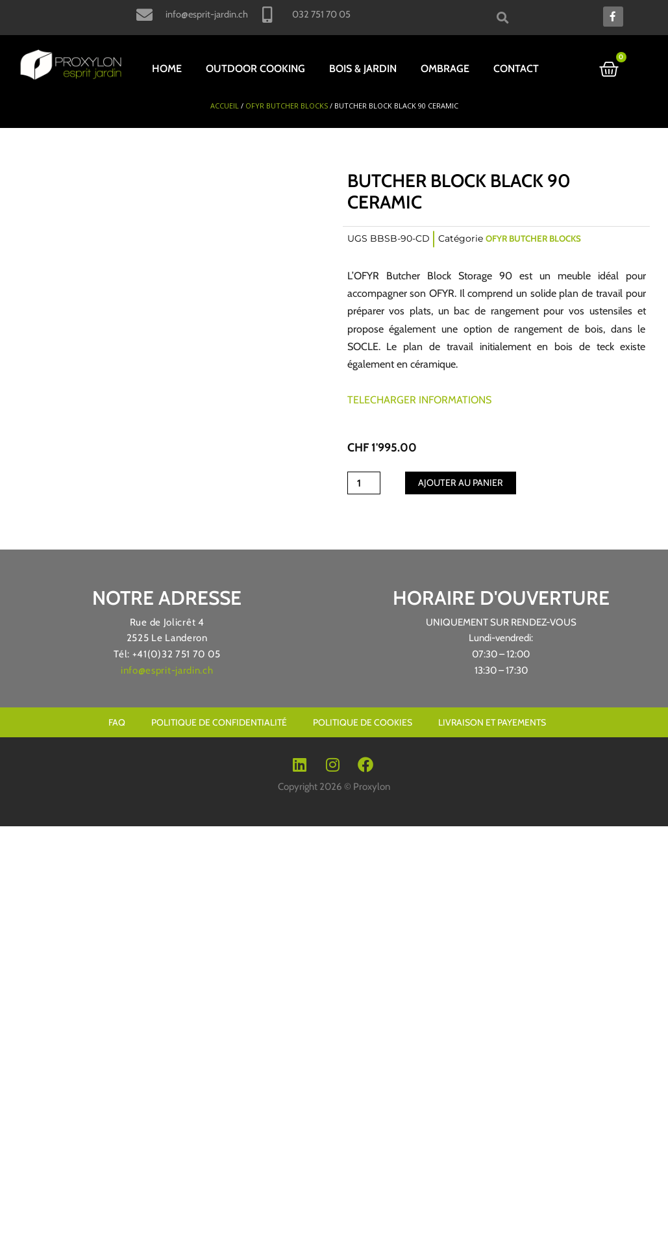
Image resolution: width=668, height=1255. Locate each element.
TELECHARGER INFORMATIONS (419, 398)
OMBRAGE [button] (445, 68)
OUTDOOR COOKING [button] (255, 68)
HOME (167, 68)
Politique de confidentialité (219, 720)
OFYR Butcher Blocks (286, 103)
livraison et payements (492, 720)
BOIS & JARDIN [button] (363, 68)
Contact (516, 68)
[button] (503, 17)
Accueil (224, 103)
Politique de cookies (362, 720)
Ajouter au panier (464, 481)
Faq (116, 720)
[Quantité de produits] (364, 481)
